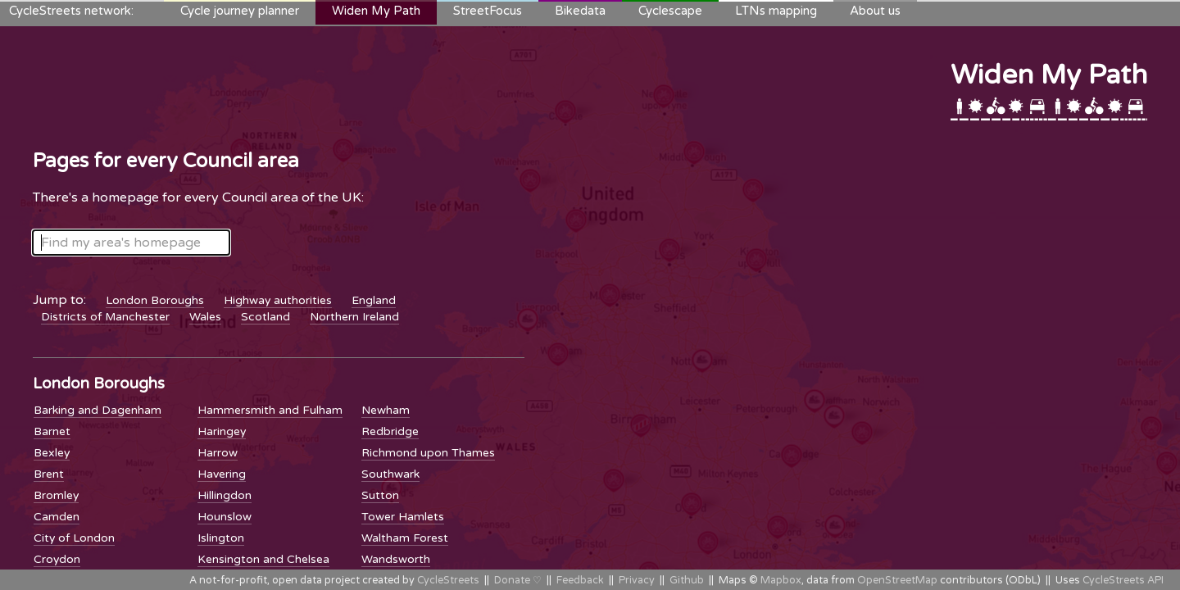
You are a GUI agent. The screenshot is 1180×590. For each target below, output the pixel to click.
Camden (56, 517)
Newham (385, 410)
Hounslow (224, 517)
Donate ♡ (518, 580)
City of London (74, 538)
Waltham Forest (404, 538)
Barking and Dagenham (97, 410)
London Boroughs (155, 300)
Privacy (637, 580)
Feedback (580, 580)
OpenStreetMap (897, 580)
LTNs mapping (776, 10)
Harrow (217, 453)
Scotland (265, 317)
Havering (221, 474)
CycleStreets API (1123, 580)
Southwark (390, 474)
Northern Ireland (354, 317)
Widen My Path (376, 10)
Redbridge (390, 431)
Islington (220, 538)
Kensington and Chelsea (263, 559)
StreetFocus (487, 10)
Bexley (52, 453)
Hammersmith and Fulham (270, 410)
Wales (205, 317)
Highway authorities (278, 300)
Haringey (221, 431)
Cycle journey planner (239, 10)
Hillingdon (224, 495)
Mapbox (780, 580)
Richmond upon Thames (428, 453)
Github (686, 580)
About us (875, 10)
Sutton (380, 495)
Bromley (56, 495)
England (374, 300)
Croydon (57, 559)
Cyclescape (670, 10)
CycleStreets (448, 580)
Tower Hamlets (402, 517)
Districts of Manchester (105, 317)
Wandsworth (395, 559)
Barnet (52, 431)
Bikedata (580, 10)
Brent (49, 474)
